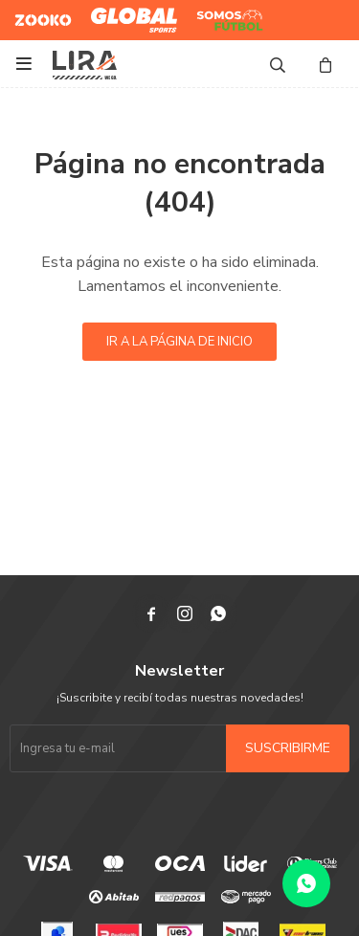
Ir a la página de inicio (179, 341)
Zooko (32, 12)
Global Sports (129, 12)
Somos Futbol (216, 20)
